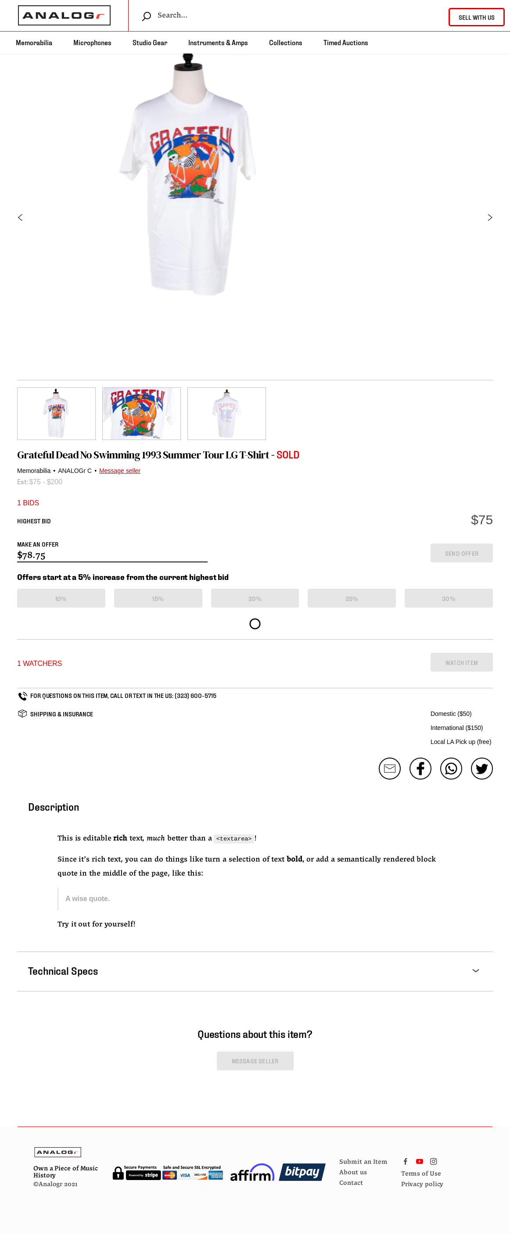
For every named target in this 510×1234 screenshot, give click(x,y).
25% (352, 598)
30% (449, 598)
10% (61, 598)
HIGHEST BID (34, 520)
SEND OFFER (461, 553)
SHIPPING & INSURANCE (61, 713)
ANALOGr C (75, 470)
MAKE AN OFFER (37, 543)
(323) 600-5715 (195, 695)
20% (255, 598)
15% (158, 598)
